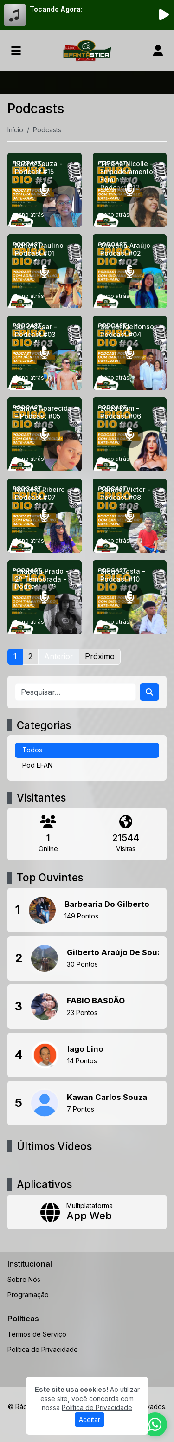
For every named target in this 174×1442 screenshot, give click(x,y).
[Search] (149, 692)
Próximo (100, 656)
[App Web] (87, 1212)
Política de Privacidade (42, 1349)
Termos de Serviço (36, 1334)
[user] (158, 50)
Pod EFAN (37, 765)
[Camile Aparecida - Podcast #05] (44, 434)
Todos (32, 750)
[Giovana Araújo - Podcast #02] (130, 271)
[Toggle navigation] (16, 50)
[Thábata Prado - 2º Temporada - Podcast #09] (44, 597)
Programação (28, 1295)
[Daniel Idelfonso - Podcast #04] (130, 353)
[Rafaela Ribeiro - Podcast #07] (44, 516)
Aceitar (89, 1419)
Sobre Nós (23, 1279)
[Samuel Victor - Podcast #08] (130, 516)
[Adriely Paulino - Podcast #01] (44, 271)
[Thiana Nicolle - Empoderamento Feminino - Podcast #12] (130, 190)
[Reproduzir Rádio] (163, 15)
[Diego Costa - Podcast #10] (130, 597)
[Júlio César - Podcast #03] (44, 353)
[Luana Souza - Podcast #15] (44, 190)
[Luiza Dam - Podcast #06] (130, 434)
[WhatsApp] (155, 1424)
